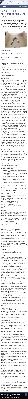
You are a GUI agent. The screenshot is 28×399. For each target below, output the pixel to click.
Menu (4, 6)
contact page (17, 28)
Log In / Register (23, 6)
